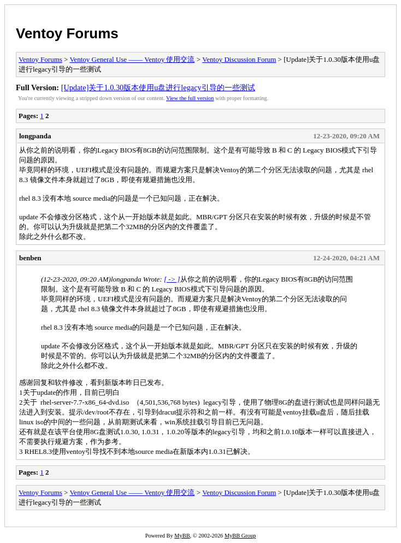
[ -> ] (172, 279)
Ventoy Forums (67, 33)
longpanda (35, 136)
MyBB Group (240, 536)
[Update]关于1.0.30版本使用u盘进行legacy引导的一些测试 (158, 87)
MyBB (182, 536)
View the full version (190, 98)
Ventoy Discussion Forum (239, 59)
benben (30, 258)
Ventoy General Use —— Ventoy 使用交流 (131, 59)
